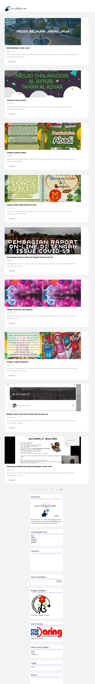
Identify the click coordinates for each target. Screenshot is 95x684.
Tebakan (43, 520)
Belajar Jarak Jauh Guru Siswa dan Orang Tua (68, 238)
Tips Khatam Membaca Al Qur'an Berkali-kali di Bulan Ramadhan (50, 552)
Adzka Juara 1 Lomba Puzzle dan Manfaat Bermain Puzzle (51, 528)
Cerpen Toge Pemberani (63, 205)
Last (60, 301)
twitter (33, 350)
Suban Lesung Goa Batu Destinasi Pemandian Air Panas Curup (49, 568)
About (33, 466)
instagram (34, 354)
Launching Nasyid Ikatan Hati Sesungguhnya (49, 560)
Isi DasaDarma (45, 512)
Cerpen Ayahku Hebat (62, 77)
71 (52, 301)
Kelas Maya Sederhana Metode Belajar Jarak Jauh (66, 270)
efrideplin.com (56, 16)
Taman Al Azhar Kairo (62, 45)
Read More (57, 29)
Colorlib (55, 681)
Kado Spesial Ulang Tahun (50, 582)
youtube (33, 355)
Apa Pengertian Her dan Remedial (49, 575)
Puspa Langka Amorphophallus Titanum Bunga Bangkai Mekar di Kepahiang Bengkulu (49, 544)
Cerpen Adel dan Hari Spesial (65, 173)
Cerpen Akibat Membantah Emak (67, 109)
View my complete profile (17, 644)
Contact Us (34, 467)
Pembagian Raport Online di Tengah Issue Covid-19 (68, 142)
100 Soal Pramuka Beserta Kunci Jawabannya (43, 536)
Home (33, 464)
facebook (34, 352)
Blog (32, 349)
